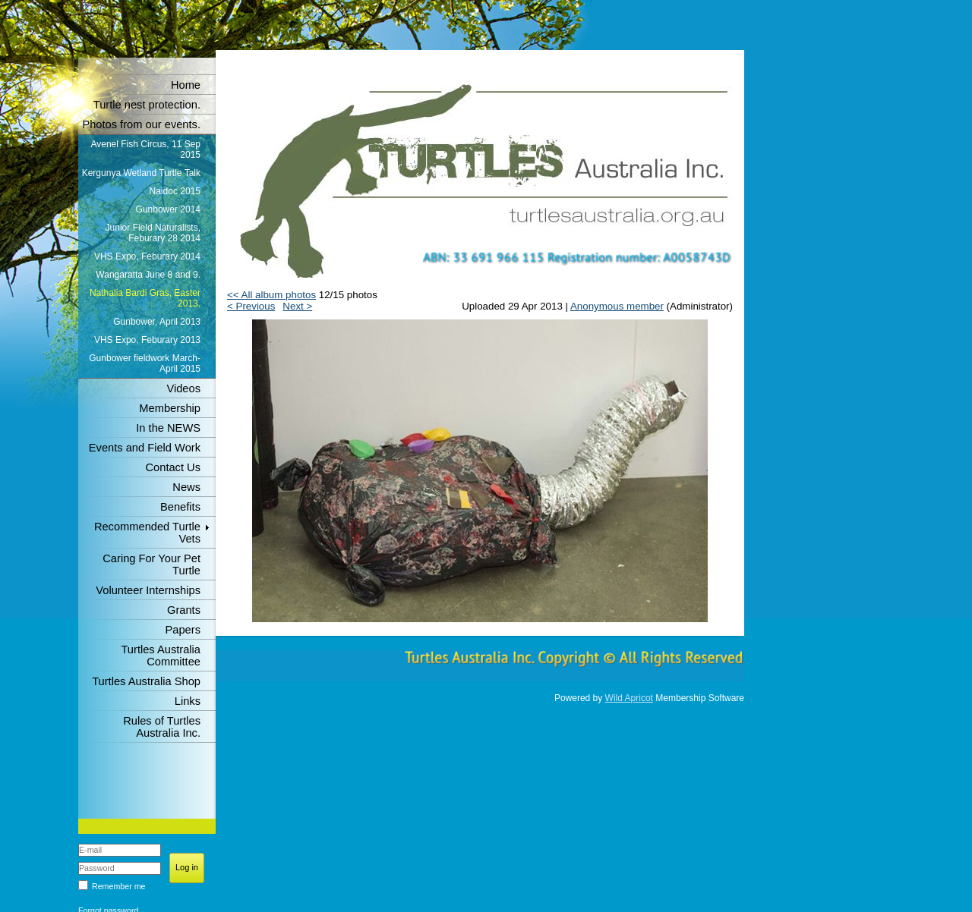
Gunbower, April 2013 (156, 321)
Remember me (118, 886)
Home (185, 85)
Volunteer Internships (148, 590)
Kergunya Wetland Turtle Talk (141, 173)
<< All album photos (271, 294)
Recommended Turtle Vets (147, 532)
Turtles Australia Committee (160, 655)
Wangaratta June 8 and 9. (148, 274)
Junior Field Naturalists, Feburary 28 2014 (153, 233)
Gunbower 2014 (168, 209)
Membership (169, 408)
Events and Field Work (144, 448)
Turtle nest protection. (146, 105)
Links (187, 701)
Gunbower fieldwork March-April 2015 (144, 363)
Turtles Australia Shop (146, 681)
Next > (297, 306)
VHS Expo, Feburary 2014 (147, 256)
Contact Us (173, 467)
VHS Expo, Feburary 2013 (147, 340)
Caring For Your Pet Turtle (151, 564)
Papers (183, 630)
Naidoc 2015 (175, 191)
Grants (183, 610)
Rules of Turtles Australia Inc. (161, 727)
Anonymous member (617, 306)
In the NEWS (168, 428)
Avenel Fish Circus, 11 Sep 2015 (145, 149)
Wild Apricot (629, 698)
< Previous (251, 306)
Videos (183, 388)
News (186, 487)
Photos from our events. (141, 124)
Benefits (180, 507)
